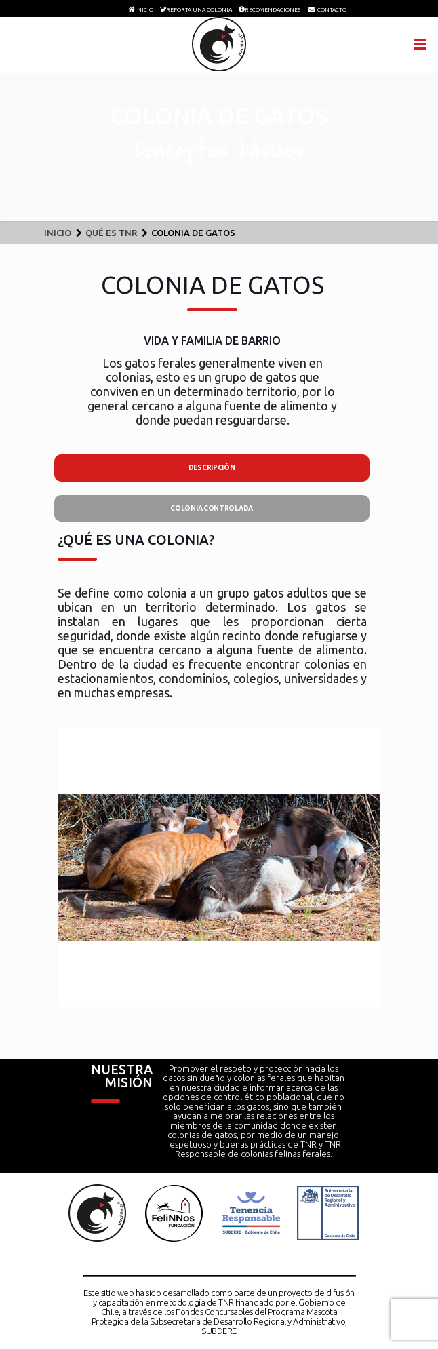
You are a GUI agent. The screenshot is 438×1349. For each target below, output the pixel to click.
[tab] (212, 468)
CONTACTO (331, 9)
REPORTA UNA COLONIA (199, 9)
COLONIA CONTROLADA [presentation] (211, 508)
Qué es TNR (111, 232)
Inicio (57, 232)
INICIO (144, 9)
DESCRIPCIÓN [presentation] (211, 467)
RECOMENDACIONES (272, 9)
